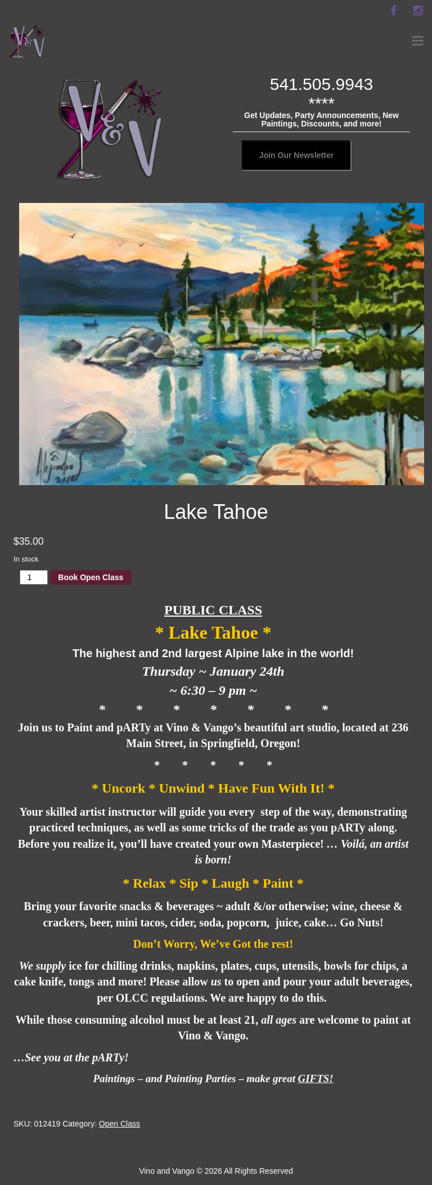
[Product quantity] (34, 577)
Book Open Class (90, 577)
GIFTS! (316, 1078)
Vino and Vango (166, 1170)
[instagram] (418, 10)
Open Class (119, 1123)
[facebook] (393, 10)
